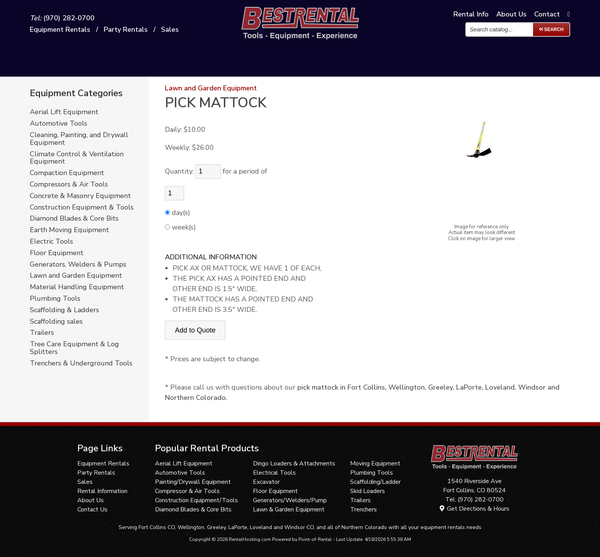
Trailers (42, 333)
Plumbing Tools (55, 299)
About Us (90, 500)
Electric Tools (51, 242)
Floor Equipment (56, 253)
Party (126, 29)
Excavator (266, 482)
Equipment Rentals (103, 463)
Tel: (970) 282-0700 (474, 499)
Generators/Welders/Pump (290, 500)
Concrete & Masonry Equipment (80, 196)
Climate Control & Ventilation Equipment (77, 158)
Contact (547, 14)
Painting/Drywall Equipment (193, 482)
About (511, 14)
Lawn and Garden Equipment (76, 276)
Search (551, 29)
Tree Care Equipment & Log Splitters (74, 348)
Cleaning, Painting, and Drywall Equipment (79, 139)
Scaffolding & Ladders (64, 310)
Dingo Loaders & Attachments (294, 463)
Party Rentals (96, 473)
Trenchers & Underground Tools (81, 363)
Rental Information (102, 491)
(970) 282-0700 (62, 18)
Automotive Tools (58, 124)
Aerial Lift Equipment (64, 112)
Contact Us (92, 509)
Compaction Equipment (67, 173)
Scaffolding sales (56, 322)
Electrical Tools (274, 473)
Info (471, 14)
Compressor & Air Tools (187, 491)
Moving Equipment (375, 463)
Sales (170, 29)
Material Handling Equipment (77, 287)
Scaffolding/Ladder (375, 482)
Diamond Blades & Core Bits (74, 219)
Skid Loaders (367, 491)
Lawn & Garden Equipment (288, 509)
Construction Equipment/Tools (196, 500)
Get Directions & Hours (474, 509)
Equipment (60, 29)
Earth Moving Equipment (69, 230)
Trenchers (363, 509)
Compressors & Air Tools (69, 184)
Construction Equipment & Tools (82, 207)
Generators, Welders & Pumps (78, 265)
